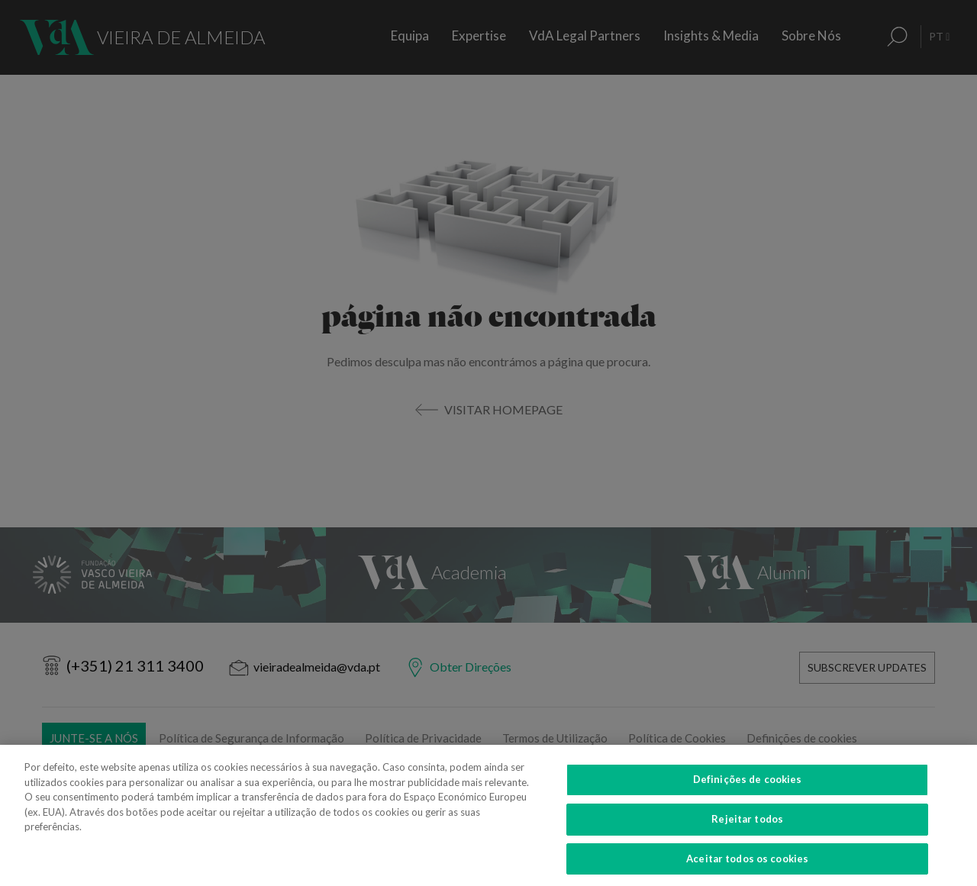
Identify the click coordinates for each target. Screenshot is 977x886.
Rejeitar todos (747, 828)
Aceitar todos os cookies (747, 867)
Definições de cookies (747, 788)
